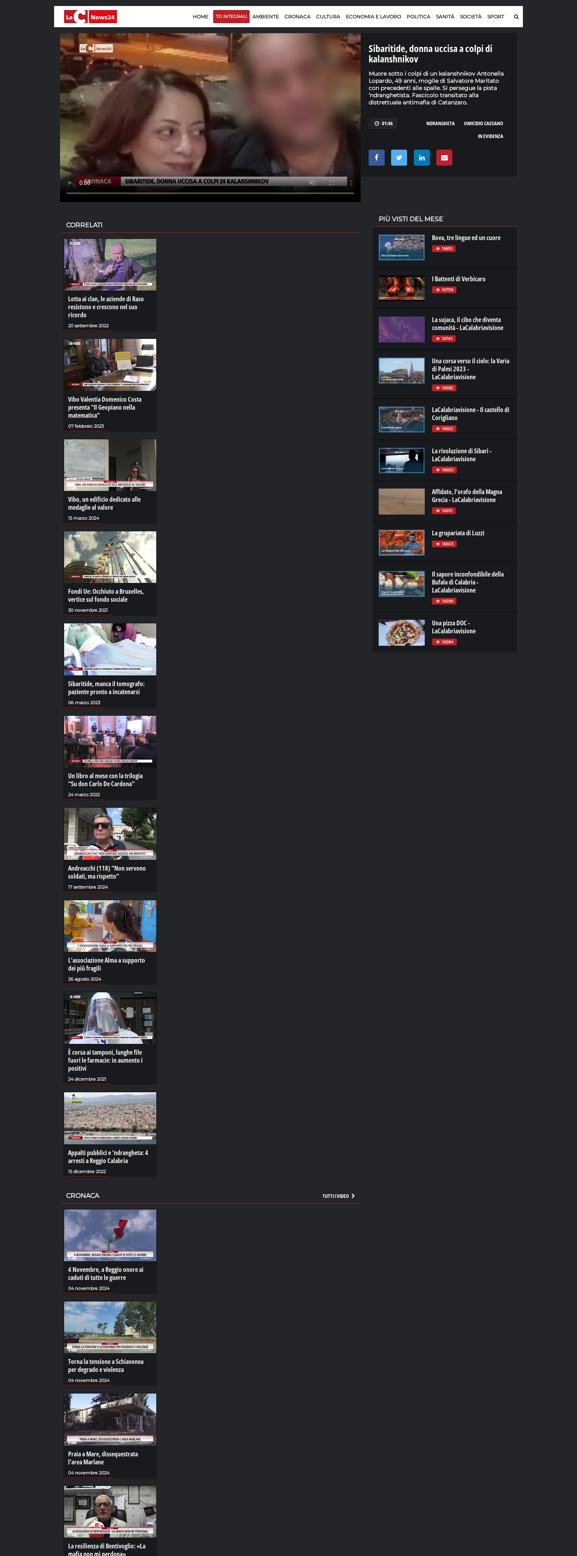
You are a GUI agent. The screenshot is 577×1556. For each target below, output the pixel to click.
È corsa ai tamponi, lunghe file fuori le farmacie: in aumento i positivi (105, 1060)
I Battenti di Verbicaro (459, 278)
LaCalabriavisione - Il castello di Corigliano (470, 413)
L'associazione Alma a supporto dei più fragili (106, 964)
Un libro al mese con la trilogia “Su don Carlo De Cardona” (105, 779)
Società (471, 17)
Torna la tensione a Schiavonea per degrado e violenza (105, 1365)
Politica (418, 17)
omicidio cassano (483, 123)
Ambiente (265, 17)
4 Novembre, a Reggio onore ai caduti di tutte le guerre (105, 1273)
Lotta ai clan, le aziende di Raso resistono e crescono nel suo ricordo (106, 306)
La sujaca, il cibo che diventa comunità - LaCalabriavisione (467, 323)
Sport (495, 17)
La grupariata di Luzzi (458, 533)
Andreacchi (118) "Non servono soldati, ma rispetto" (107, 872)
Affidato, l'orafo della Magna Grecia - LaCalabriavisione (467, 495)
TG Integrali (231, 16)
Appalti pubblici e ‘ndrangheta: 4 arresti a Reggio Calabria (108, 1156)
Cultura (328, 17)
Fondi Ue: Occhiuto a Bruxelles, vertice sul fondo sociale (106, 595)
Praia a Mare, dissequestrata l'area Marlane (103, 1458)
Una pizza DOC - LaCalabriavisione (454, 627)
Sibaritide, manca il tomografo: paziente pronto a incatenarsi (106, 687)
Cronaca (297, 17)
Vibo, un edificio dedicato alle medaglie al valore (104, 503)
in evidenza (490, 136)
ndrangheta (440, 123)
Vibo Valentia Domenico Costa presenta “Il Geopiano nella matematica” (104, 407)
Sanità (445, 17)
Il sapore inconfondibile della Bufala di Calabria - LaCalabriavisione (468, 582)
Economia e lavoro (373, 17)
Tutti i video (339, 1196)
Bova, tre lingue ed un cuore (466, 237)
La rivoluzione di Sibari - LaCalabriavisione (462, 455)
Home (200, 17)
